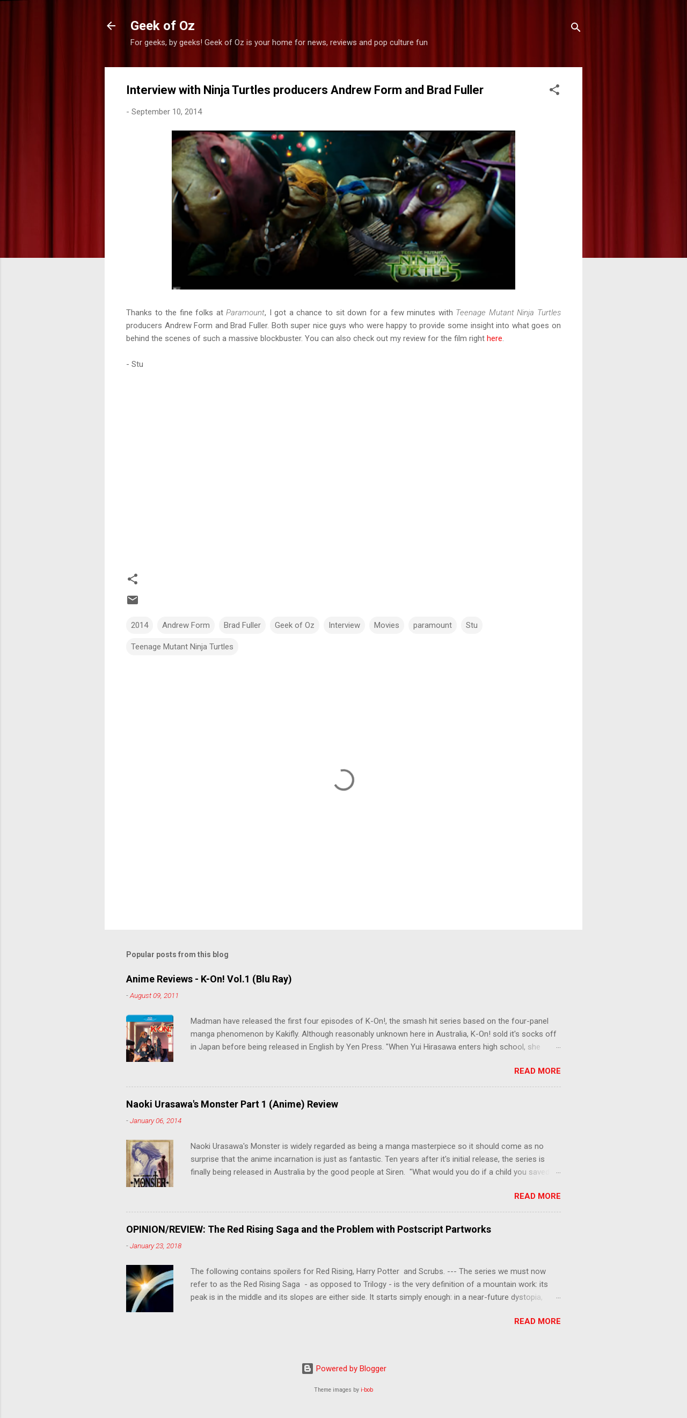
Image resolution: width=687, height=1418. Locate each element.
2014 (139, 625)
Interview (344, 625)
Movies (386, 625)
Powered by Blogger (343, 1368)
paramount (432, 625)
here (494, 338)
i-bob (367, 1389)
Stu (472, 625)
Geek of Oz (162, 25)
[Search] (575, 29)
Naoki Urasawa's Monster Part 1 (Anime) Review (232, 1104)
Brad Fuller (242, 625)
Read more (537, 1071)
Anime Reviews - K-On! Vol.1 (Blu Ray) (209, 979)
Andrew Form (186, 625)
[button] (554, 91)
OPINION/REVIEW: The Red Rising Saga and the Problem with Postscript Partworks (308, 1229)
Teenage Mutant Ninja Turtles (182, 647)
